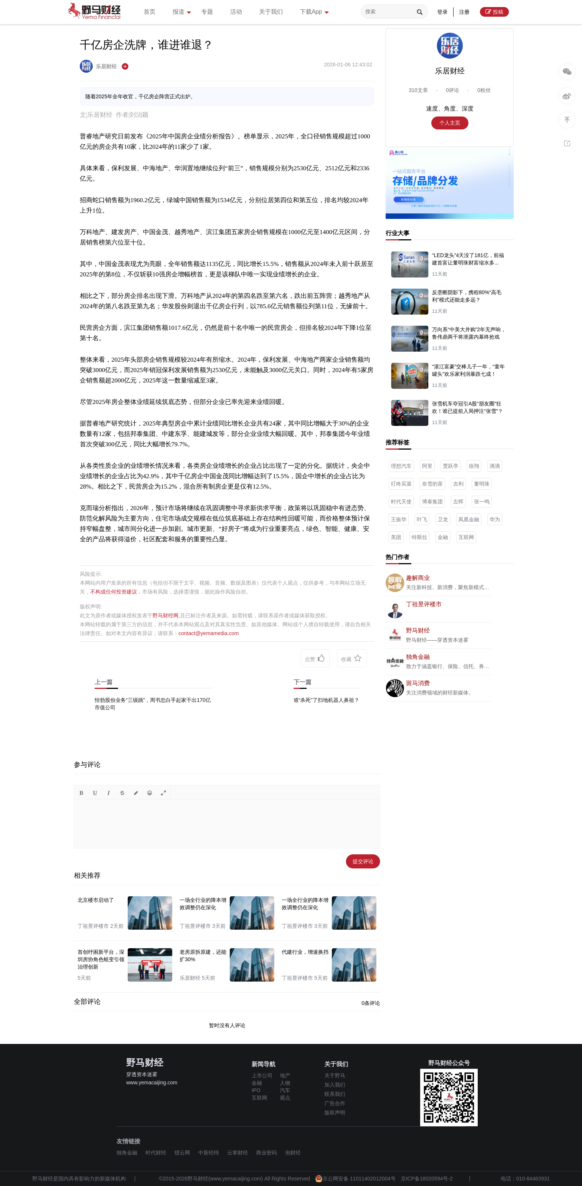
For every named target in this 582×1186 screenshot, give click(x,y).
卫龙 (443, 519)
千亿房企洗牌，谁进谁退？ (146, 45)
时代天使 (401, 502)
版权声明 (334, 1113)
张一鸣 (482, 502)
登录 (442, 12)
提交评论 (363, 861)
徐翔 (474, 466)
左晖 (458, 502)
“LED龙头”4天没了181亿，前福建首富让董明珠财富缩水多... (468, 259)
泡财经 (293, 1153)
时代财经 (156, 1153)
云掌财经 (237, 1153)
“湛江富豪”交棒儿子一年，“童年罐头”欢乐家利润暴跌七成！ (468, 370)
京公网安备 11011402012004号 (355, 1178)
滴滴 (495, 466)
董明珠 (482, 484)
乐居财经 (99, 66)
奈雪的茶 (432, 484)
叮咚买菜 (401, 484)
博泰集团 (432, 502)
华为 (495, 519)
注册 (464, 12)
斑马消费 (418, 683)
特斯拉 (419, 537)
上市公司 (262, 1075)
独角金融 (418, 657)
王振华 (398, 519)
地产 (285, 1075)
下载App (329, 12)
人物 (285, 1083)
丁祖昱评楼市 (424, 604)
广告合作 (334, 1103)
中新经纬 (208, 1153)
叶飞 (422, 519)
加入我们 (334, 1085)
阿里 (427, 466)
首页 (150, 11)
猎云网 (182, 1153)
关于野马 (334, 1075)
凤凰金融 (468, 519)
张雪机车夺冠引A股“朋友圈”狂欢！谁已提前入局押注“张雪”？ (467, 407)
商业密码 (266, 1153)
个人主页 (449, 123)
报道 (186, 12)
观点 (285, 1098)
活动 (244, 11)
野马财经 (418, 630)
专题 (213, 11)
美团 (396, 537)
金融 (443, 537)
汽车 (285, 1090)
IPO (256, 1090)
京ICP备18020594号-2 (427, 1179)
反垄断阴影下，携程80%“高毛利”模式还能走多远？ (466, 296)
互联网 (466, 537)
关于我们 (281, 11)
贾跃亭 (450, 466)
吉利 (458, 484)
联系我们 (334, 1094)
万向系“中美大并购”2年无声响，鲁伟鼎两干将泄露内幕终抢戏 (469, 333)
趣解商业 (418, 578)
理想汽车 (401, 466)
